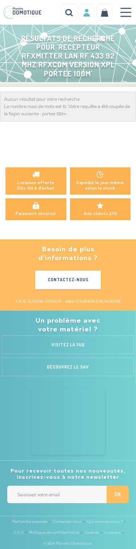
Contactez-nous (68, 279)
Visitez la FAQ (68, 344)
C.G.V (19, 532)
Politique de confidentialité (54, 532)
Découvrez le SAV (68, 367)
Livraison (112, 532)
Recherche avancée (29, 521)
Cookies (92, 532)
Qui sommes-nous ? (105, 521)
